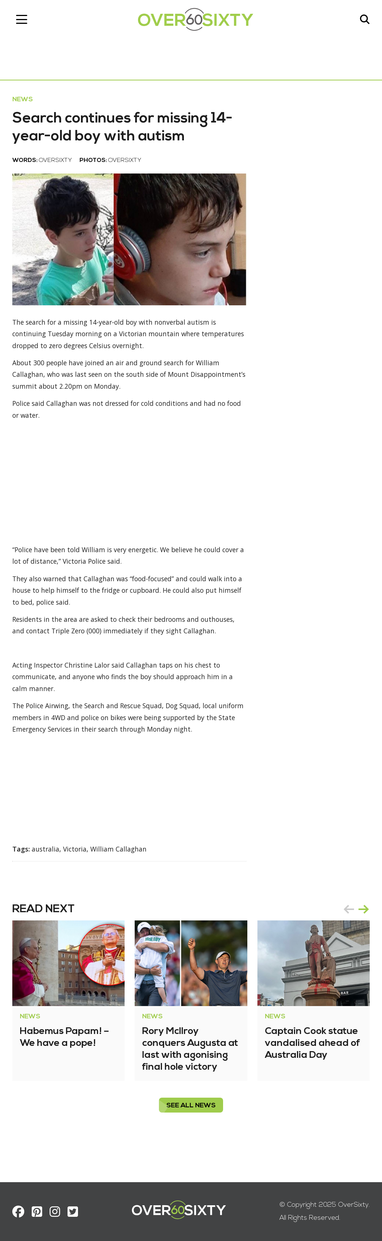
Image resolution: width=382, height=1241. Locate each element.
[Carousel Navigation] (353, 941)
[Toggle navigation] (24, 20)
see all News (191, 1137)
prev (346, 941)
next (361, 941)
